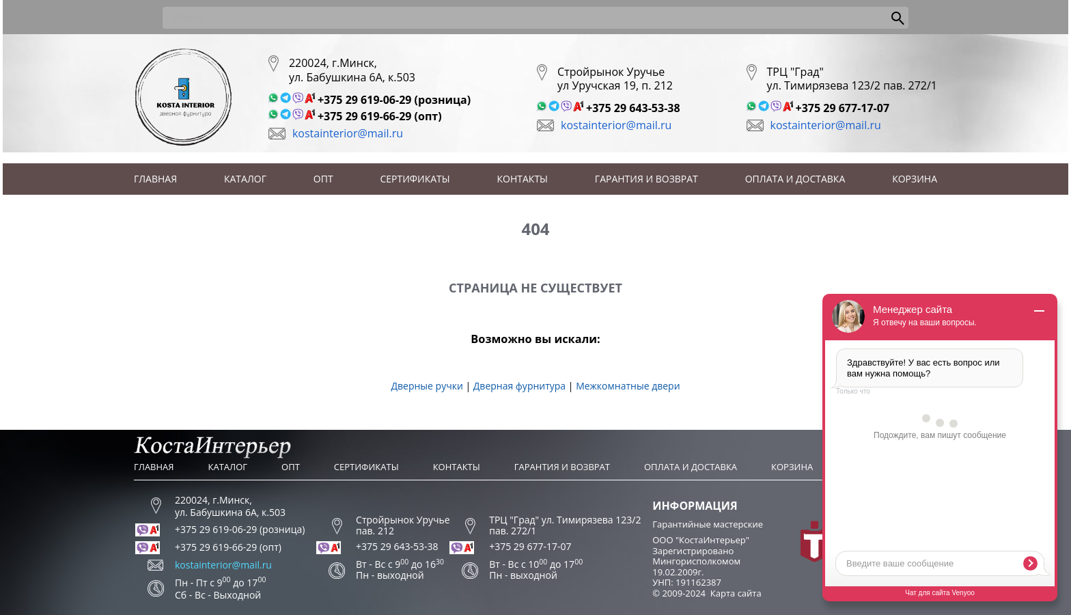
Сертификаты (415, 178)
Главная (155, 178)
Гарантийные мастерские (707, 524)
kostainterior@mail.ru (347, 133)
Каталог (245, 178)
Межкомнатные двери (628, 385)
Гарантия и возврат (646, 178)
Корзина (914, 178)
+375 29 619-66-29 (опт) (380, 116)
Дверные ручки (426, 385)
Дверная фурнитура (519, 385)
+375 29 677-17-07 (843, 107)
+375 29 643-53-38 (633, 107)
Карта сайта (736, 593)
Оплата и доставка (795, 178)
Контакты (522, 178)
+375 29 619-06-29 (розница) (394, 99)
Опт (323, 178)
